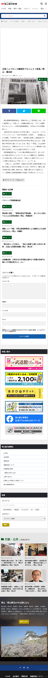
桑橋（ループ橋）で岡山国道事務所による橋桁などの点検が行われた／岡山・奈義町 (24, 230)
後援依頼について (9, 465)
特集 (9, 9)
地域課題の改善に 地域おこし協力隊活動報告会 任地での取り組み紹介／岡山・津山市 (12, 589)
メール (5, 310)
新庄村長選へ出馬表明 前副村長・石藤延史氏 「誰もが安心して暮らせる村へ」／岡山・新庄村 (36, 589)
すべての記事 (14, 21)
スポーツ (27, 9)
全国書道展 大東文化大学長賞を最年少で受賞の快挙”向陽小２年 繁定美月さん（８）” (23, 260)
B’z (32, 509)
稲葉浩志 (16, 509)
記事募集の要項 (8, 469)
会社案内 (6, 457)
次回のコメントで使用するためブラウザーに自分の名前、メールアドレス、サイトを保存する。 (23, 330)
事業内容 (6, 461)
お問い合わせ (8, 476)
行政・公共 (31, 21)
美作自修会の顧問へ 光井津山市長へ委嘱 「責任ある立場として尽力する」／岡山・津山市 (36, 563)
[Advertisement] (24, 38)
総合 (23, 21)
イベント (35, 9)
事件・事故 (17, 9)
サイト (4, 319)
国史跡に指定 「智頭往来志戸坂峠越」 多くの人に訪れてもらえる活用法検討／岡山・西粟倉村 (24, 214)
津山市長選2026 (7, 509)
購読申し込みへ (24, 621)
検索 (5, 524)
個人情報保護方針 (9, 484)
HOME (3, 9)
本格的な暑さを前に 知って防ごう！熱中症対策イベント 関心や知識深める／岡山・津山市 (12, 563)
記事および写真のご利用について (14, 480)
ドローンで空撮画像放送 (11, 200)
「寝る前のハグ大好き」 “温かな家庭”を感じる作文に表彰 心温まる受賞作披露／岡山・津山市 (23, 245)
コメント (5, 281)
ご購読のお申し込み (10, 473)
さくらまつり (25, 509)
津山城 (37, 509)
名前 (4, 301)
